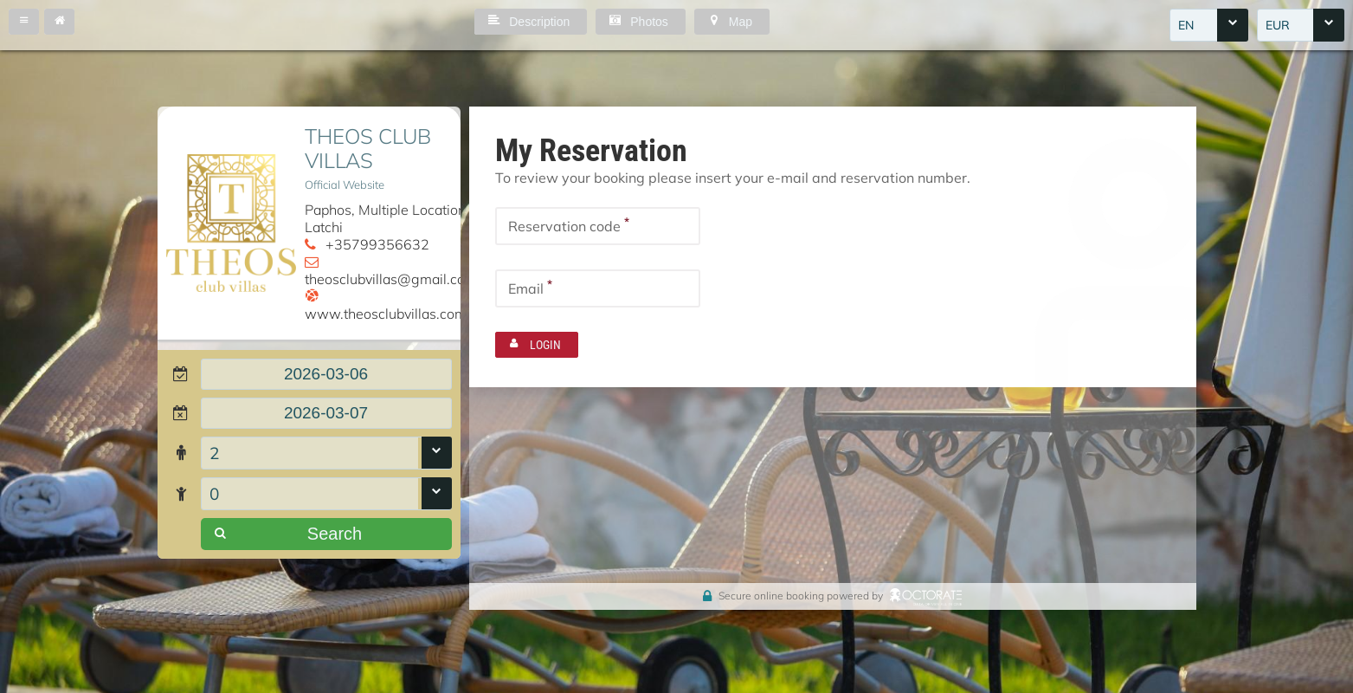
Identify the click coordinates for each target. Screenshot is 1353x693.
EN (1186, 25)
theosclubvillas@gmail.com (391, 279)
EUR (1278, 25)
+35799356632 (377, 244)
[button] (24, 22)
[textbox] (326, 374)
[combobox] (1208, 25)
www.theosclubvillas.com (386, 313)
